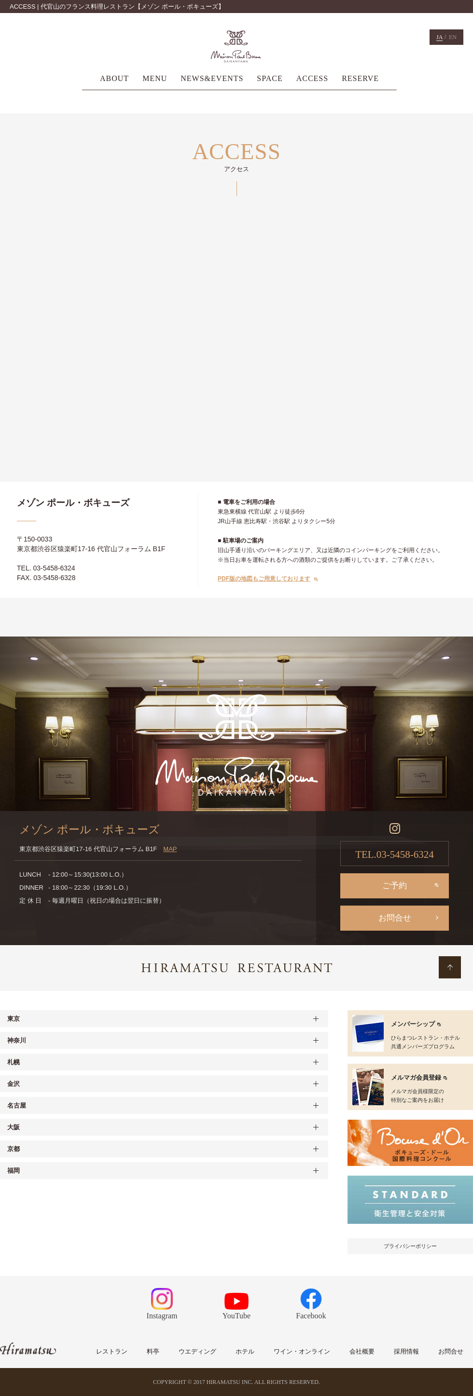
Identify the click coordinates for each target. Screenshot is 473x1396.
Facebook (311, 1304)
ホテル (245, 1351)
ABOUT (114, 78)
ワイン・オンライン (302, 1351)
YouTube (236, 1306)
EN (453, 37)
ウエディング (197, 1351)
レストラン (111, 1351)
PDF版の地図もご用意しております (264, 578)
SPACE (269, 78)
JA (439, 37)
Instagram (162, 1304)
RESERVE (360, 78)
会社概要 (362, 1351)
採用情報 (406, 1351)
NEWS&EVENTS (212, 78)
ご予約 (394, 885)
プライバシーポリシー (410, 1246)
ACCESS (312, 78)
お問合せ (394, 917)
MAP (170, 849)
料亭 (153, 1351)
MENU (154, 78)
